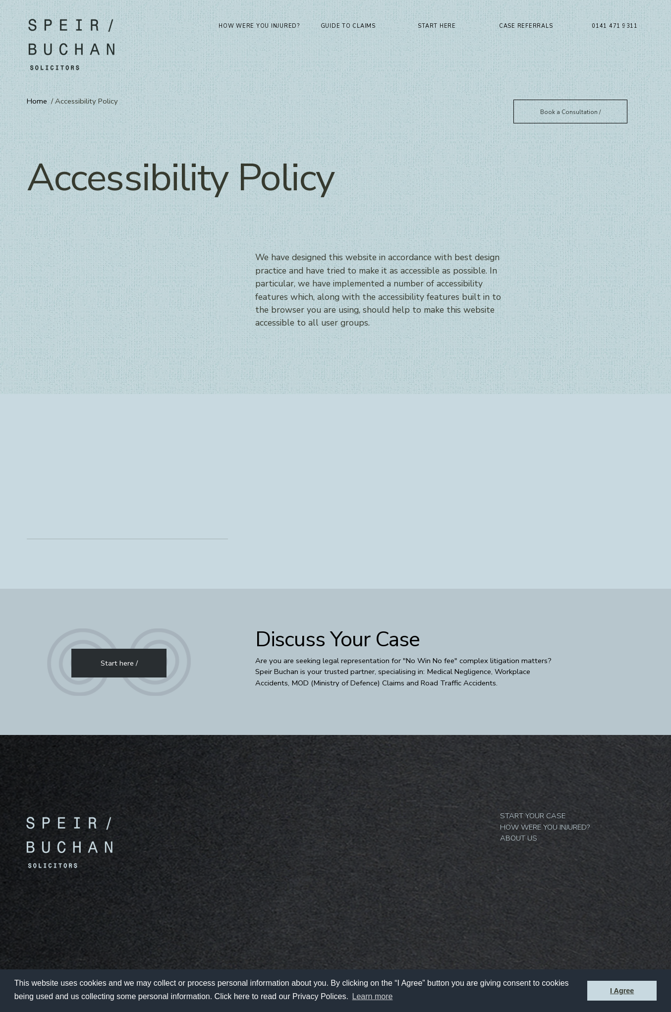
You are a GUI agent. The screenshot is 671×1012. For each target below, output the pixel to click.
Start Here (437, 26)
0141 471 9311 (615, 26)
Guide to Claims (348, 26)
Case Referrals (526, 26)
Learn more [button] (372, 996)
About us (518, 747)
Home (37, 101)
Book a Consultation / (570, 112)
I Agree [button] (622, 991)
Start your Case (532, 725)
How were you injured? (259, 26)
